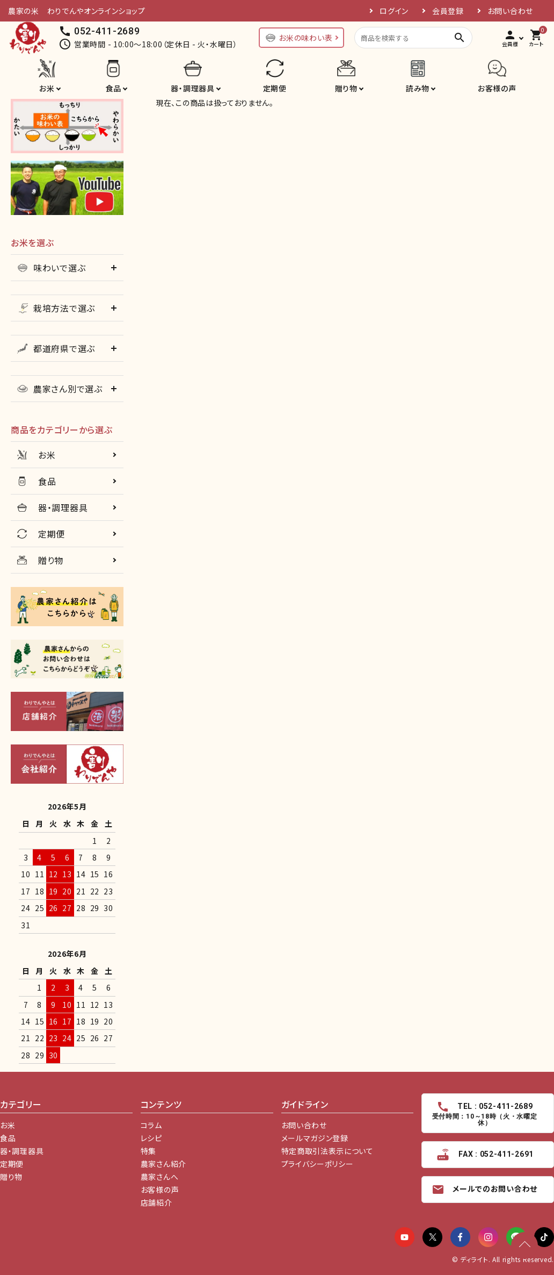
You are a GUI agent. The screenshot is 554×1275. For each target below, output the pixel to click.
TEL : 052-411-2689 (484, 1113)
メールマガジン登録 (314, 1138)
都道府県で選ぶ (56, 348)
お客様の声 (497, 88)
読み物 (417, 88)
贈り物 (346, 88)
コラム (151, 1125)
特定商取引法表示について (327, 1150)
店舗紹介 (156, 1202)
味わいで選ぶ (51, 267)
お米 (46, 88)
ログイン (394, 11)
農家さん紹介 (163, 1163)
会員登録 (448, 11)
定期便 (275, 88)
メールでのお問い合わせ (484, 1189)
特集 (148, 1150)
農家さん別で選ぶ (60, 388)
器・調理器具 (192, 88)
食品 (113, 88)
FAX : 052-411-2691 (484, 1154)
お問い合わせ (510, 11)
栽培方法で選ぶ (56, 308)
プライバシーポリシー (317, 1163)
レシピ (151, 1138)
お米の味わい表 (298, 37)
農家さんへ (160, 1176)
